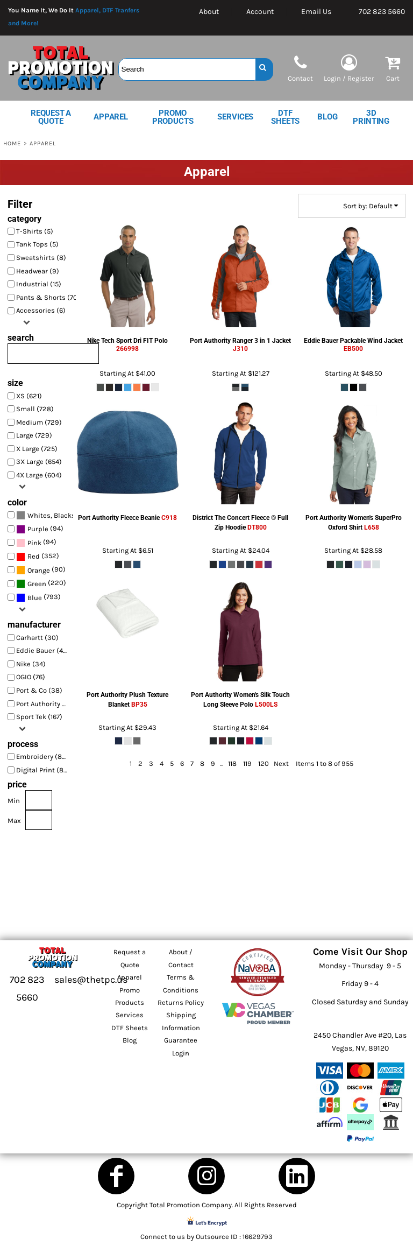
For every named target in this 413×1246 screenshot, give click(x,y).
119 (247, 763)
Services (130, 1015)
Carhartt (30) (37, 637)
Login (180, 1053)
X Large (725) (37, 449)
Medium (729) (39, 422)
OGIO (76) (30, 677)
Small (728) (35, 409)
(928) (45, 515)
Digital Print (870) (45, 770)
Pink (34, 543)
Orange (38, 570)
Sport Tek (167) (39, 717)
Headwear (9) (37, 271)
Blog (130, 1040)
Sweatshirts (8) (41, 258)
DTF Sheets (129, 1028)
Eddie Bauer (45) (42, 650)
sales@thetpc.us (90, 979)
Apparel (129, 977)
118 (232, 763)
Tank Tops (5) (37, 244)
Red (33, 556)
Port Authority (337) (45, 704)
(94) (39, 529)
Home (12, 143)
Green (36, 584)
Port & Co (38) (39, 690)
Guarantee (180, 1040)
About (209, 11)
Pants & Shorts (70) (48, 297)
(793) (38, 597)
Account (260, 11)
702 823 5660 (382, 11)
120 (263, 763)
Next (281, 763)
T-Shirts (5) (34, 231)
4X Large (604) (39, 475)
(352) (37, 556)
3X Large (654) (39, 461)
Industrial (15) (38, 284)
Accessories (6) (41, 310)
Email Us (316, 11)
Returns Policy (181, 1002)
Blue (34, 598)
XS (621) (29, 396)
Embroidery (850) (44, 756)
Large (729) (34, 435)
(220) (41, 583)
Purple (37, 529)
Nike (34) (31, 664)
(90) (41, 570)
